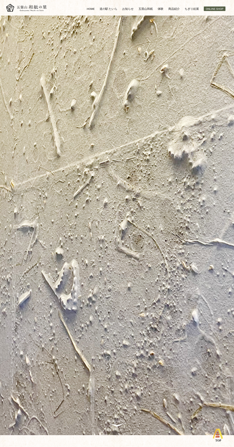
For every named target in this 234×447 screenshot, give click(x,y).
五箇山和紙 (146, 8)
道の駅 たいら (108, 8)
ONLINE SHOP (215, 8)
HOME (91, 8)
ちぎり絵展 (192, 8)
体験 (160, 8)
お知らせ (128, 8)
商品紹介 (174, 8)
